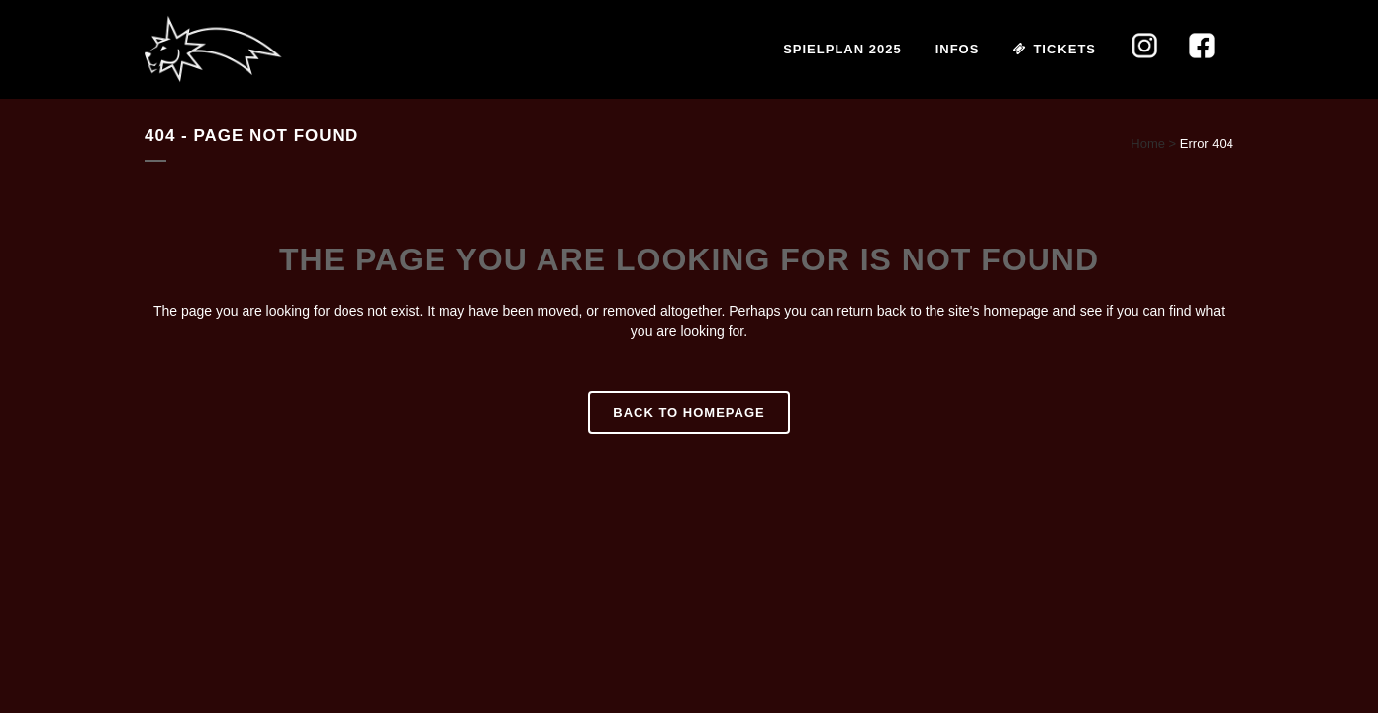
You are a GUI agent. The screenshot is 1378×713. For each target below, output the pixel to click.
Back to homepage (688, 412)
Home (1148, 143)
